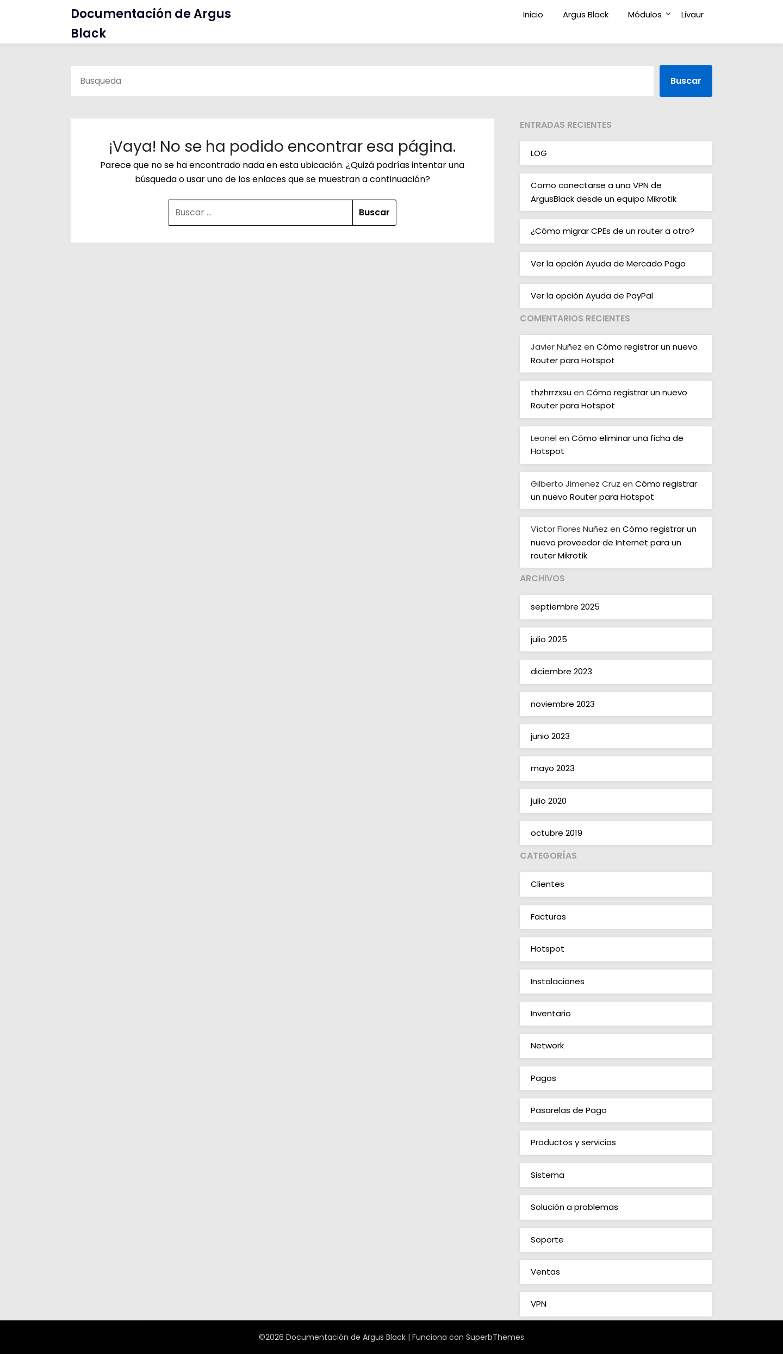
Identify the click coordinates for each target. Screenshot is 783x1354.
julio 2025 (549, 639)
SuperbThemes (495, 1337)
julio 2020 (549, 800)
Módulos (645, 14)
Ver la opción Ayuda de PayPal (592, 295)
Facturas (548, 916)
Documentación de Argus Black (151, 23)
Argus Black (585, 14)
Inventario (551, 1013)
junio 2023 (550, 736)
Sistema (547, 1175)
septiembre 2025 (565, 606)
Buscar (685, 80)
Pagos (543, 1078)
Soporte (547, 1239)
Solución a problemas (574, 1207)
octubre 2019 (556, 833)
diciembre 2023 (561, 671)
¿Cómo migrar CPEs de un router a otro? (612, 231)
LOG (539, 153)
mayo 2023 (553, 768)
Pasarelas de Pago (569, 1110)
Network (547, 1045)
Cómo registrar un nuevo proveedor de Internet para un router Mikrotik (614, 542)
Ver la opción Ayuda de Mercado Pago (608, 263)
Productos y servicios (573, 1142)
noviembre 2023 (563, 704)
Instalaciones (558, 981)
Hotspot (547, 948)
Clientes (547, 884)
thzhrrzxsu (551, 392)
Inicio (533, 14)
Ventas (545, 1271)
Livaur (692, 14)
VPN (538, 1303)
